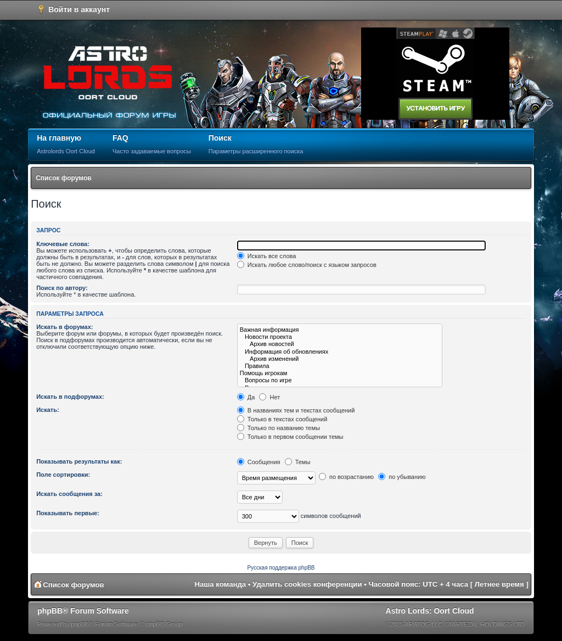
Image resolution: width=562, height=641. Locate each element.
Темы (298, 462)
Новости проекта (340, 337)
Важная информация (340, 329)
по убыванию (401, 476)
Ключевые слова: (62, 244)
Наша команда (220, 584)
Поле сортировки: (63, 474)
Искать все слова (266, 256)
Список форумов (63, 178)
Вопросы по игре (340, 380)
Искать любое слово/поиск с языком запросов (306, 264)
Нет (269, 397)
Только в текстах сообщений (282, 419)
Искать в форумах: (64, 327)
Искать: (47, 409)
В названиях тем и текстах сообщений (296, 410)
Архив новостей (340, 344)
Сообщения (258, 462)
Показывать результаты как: (79, 461)
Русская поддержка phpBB (280, 568)
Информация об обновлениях (340, 351)
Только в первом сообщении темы (290, 436)
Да (246, 397)
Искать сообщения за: (69, 493)
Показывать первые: (67, 513)
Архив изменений (340, 359)
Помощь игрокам (340, 373)
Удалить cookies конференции (307, 584)
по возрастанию (346, 476)
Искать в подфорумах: (70, 396)
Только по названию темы (278, 428)
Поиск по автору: (61, 288)
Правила (340, 366)
